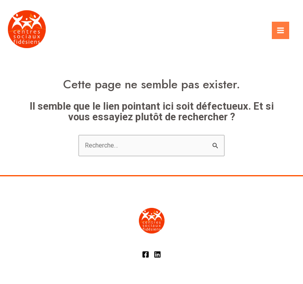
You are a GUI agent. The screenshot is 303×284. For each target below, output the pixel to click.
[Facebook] (145, 254)
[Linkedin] (157, 254)
